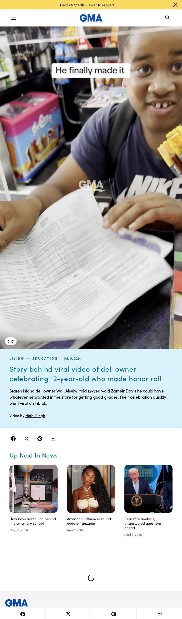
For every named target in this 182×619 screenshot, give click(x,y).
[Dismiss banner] (175, 5)
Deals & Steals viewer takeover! (87, 4)
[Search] (167, 18)
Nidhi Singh (35, 415)
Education (45, 358)
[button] (13, 18)
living (16, 358)
